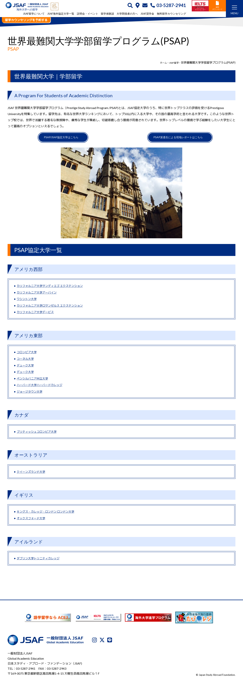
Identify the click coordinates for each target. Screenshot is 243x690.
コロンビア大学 (27, 354)
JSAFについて (141, 670)
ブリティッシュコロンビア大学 (38, 434)
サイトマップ (226, 670)
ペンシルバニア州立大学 (33, 381)
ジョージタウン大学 (30, 394)
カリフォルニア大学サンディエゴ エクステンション (52, 288)
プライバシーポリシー (168, 670)
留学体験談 (107, 14)
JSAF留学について (34, 14)
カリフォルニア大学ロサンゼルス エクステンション (52, 308)
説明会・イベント (87, 14)
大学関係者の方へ (127, 14)
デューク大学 (26, 367)
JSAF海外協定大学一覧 (60, 14)
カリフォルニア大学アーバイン (38, 295)
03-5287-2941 (168, 5)
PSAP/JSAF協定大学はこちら (61, 138)
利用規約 (192, 670)
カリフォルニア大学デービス (36, 314)
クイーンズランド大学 (32, 474)
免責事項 (208, 670)
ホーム (160, 62)
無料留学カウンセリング (171, 14)
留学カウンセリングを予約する (26, 20)
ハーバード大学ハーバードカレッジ (41, 387)
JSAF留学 (173, 62)
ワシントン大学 (27, 301)
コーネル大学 (26, 361)
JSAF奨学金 (147, 14)
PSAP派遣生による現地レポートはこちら (177, 138)
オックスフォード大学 (32, 520)
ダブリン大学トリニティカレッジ (39, 560)
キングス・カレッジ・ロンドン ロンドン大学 (47, 514)
